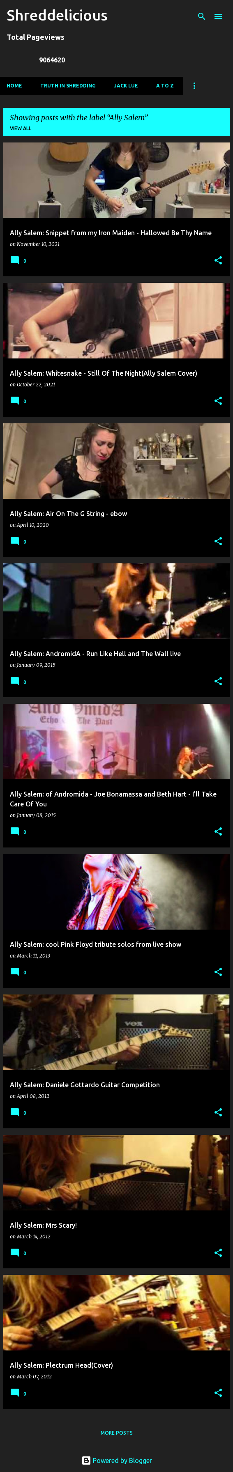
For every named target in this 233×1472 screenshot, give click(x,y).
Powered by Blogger (116, 1460)
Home (14, 85)
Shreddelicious (57, 15)
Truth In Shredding (68, 85)
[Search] (202, 16)
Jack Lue (126, 85)
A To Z (165, 85)
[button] (218, 260)
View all (20, 128)
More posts (117, 1432)
